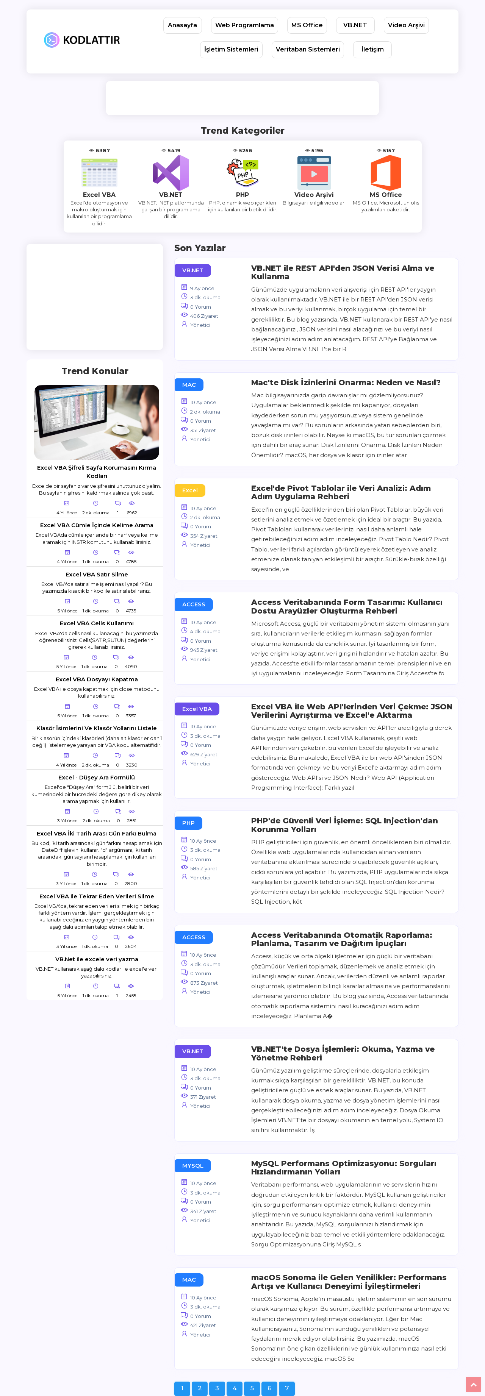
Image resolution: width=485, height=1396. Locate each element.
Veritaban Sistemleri (308, 49)
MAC (189, 384)
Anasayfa (182, 25)
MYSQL (192, 1165)
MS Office (307, 25)
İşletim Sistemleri (231, 49)
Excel (190, 490)
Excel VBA (197, 708)
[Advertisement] (244, 98)
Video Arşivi (406, 25)
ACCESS (193, 604)
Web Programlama (244, 25)
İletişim (372, 49)
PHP (188, 822)
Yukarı (473, 1384)
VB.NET (355, 25)
